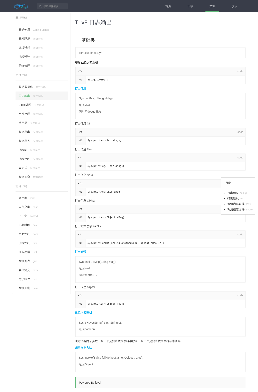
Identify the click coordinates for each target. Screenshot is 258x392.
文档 (212, 6)
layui (98, 382)
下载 (190, 6)
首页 (168, 6)
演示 (234, 6)
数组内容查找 (83, 312)
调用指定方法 (83, 347)
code (240, 71)
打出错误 (80, 251)
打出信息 (80, 88)
